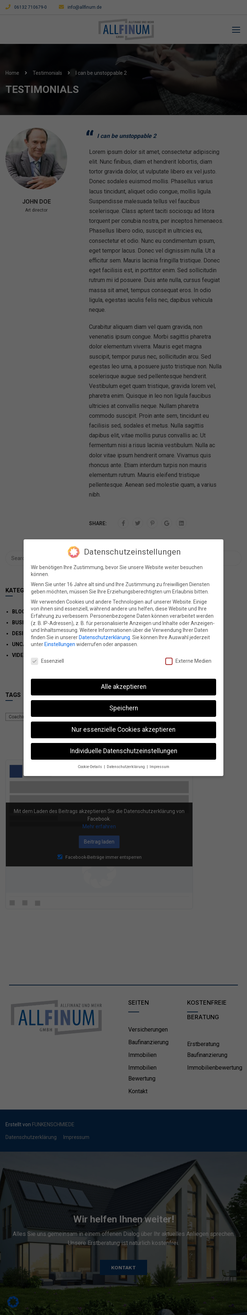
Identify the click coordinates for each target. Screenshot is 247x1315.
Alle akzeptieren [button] (123, 686)
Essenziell (47, 660)
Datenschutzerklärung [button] (126, 765)
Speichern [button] (123, 707)
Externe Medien (188, 660)
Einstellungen (59, 643)
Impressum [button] (159, 765)
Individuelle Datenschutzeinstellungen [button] (123, 750)
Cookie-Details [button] (90, 765)
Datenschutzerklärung (104, 636)
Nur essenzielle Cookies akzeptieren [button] (123, 728)
